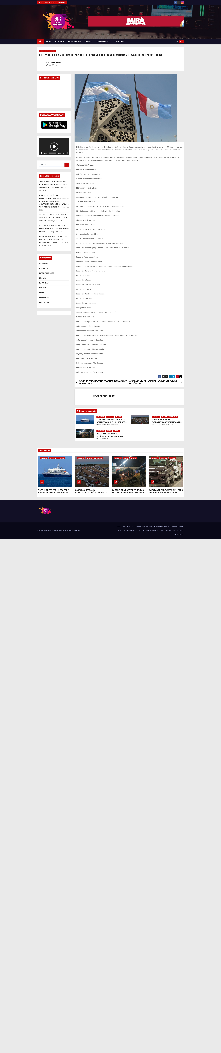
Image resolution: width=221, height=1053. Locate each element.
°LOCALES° (126, 527)
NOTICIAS (59, 42)
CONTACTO (119, 42)
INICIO (48, 42)
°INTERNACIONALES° (152, 531)
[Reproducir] (42, 153)
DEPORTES (43, 268)
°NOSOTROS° (136, 527)
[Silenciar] (63, 153)
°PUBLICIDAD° (158, 527)
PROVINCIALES (51, 51)
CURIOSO (88, 42)
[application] (54, 146)
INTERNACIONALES (46, 273)
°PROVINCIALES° (177, 531)
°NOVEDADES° (147, 527)
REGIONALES (44, 302)
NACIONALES (44, 283)
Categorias (43, 263)
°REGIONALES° (178, 534)
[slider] (52, 153)
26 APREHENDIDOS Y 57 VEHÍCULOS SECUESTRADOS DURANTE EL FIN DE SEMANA (53, 218)
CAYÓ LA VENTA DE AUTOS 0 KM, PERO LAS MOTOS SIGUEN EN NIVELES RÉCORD (54, 228)
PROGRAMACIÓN (74, 42)
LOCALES (42, 278)
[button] (177, 41)
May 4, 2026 (101, 425)
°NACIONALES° (166, 531)
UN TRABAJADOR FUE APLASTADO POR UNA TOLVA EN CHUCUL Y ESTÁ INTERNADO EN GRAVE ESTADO (53, 239)
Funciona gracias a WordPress (47, 531)
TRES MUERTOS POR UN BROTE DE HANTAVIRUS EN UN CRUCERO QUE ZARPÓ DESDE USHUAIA (53, 184)
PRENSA (42, 293)
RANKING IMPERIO (103, 42)
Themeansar (75, 531)
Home (119, 527)
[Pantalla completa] (67, 153)
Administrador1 (55, 63)
